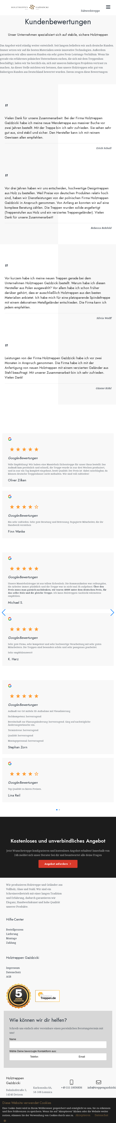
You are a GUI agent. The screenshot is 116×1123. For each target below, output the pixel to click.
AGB (8, 976)
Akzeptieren (82, 1115)
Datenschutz (13, 972)
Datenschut (101, 1115)
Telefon (34, 1056)
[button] (56, 809)
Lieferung (12, 934)
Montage (11, 938)
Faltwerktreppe (91, 10)
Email (82, 1056)
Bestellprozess (14, 929)
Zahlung (11, 942)
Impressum (13, 968)
